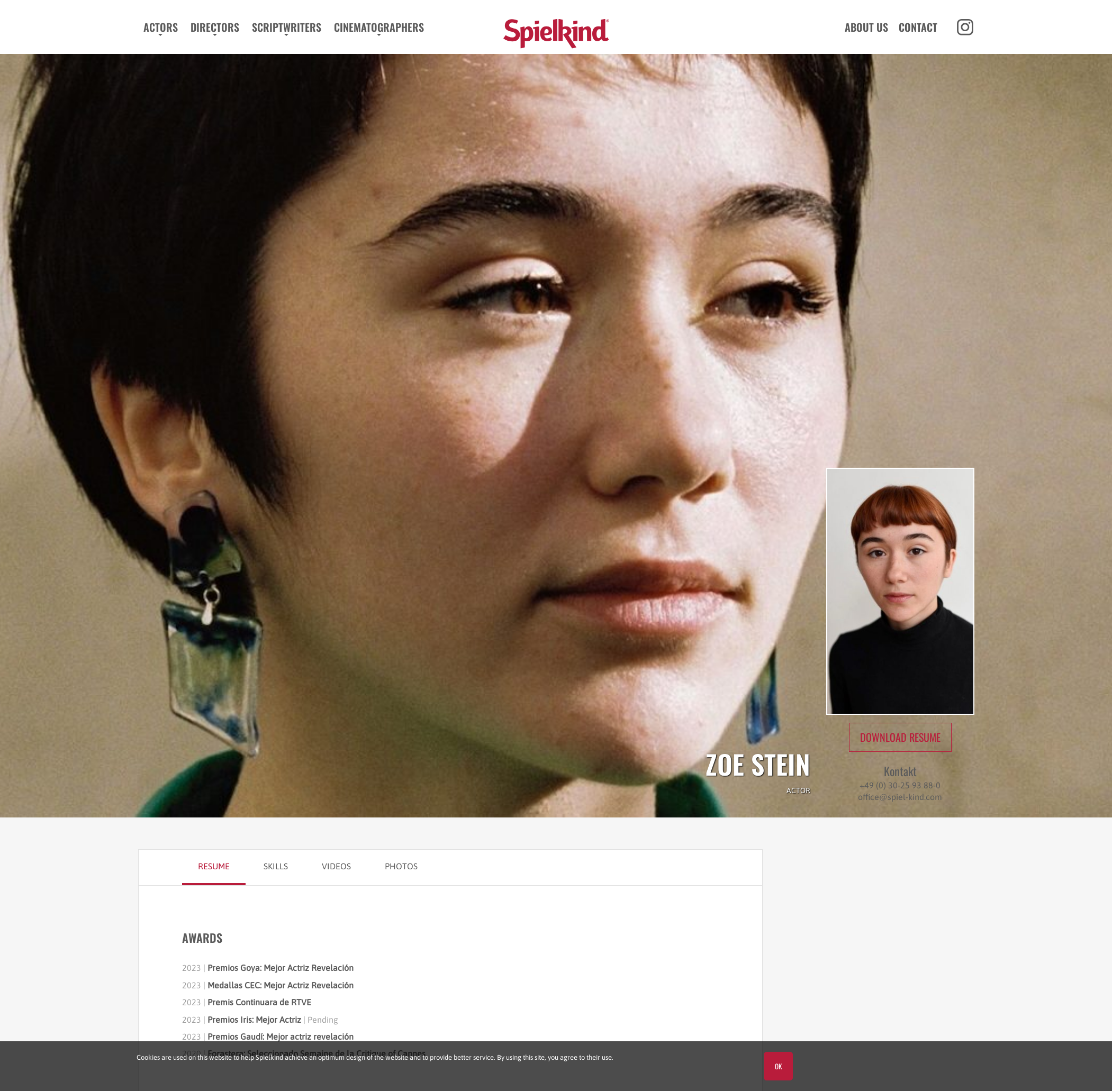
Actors (158, 27)
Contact (919, 27)
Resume (214, 866)
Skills (276, 866)
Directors (212, 27)
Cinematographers (377, 27)
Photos (401, 866)
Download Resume (900, 737)
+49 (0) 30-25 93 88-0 (900, 785)
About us (868, 27)
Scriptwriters (284, 27)
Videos (336, 866)
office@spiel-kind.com (900, 797)
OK (778, 1066)
